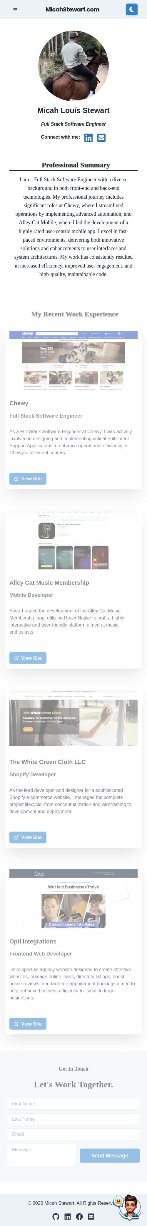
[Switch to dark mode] (132, 9)
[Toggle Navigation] (15, 9)
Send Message (109, 1156)
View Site (28, 479)
